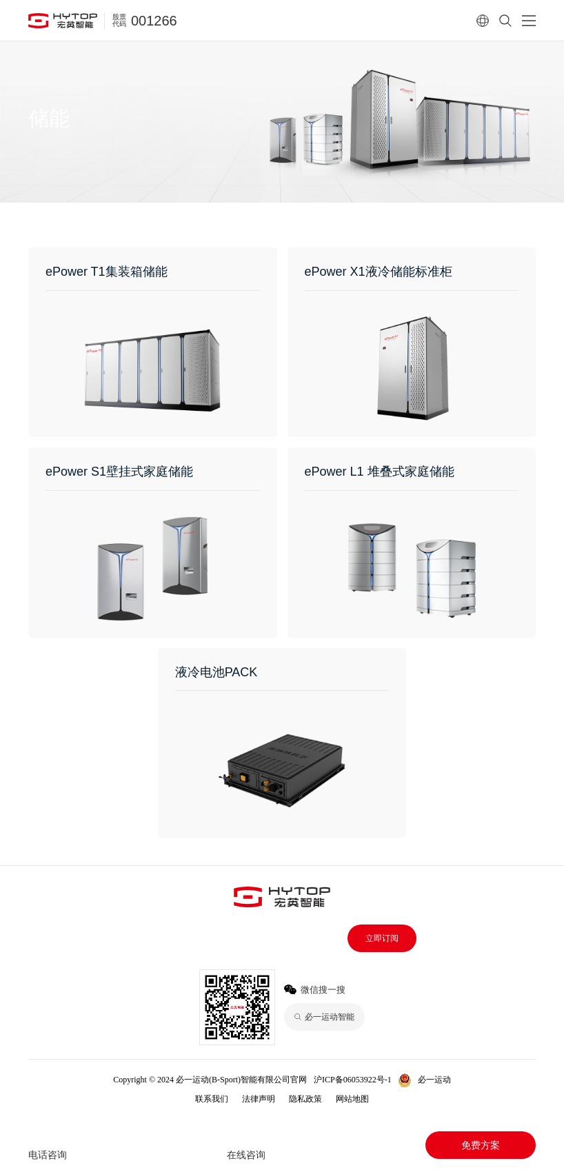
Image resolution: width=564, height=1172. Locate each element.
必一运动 (434, 1079)
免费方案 (480, 1145)
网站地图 (352, 1099)
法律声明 (258, 1099)
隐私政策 (305, 1099)
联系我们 (211, 1099)
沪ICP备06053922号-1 (353, 1079)
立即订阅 (382, 938)
